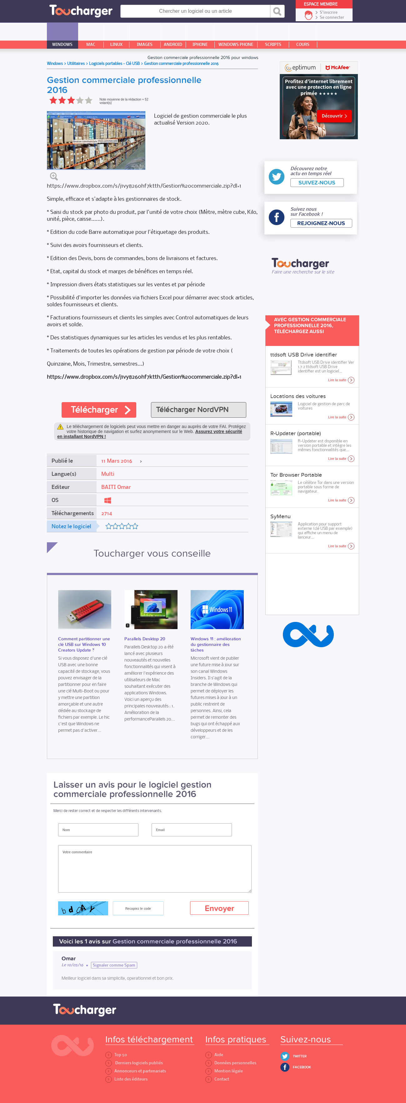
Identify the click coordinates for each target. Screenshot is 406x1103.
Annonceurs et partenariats (135, 1071)
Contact (217, 1079)
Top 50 (116, 1055)
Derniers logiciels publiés (134, 1063)
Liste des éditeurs (126, 1079)
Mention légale (224, 1071)
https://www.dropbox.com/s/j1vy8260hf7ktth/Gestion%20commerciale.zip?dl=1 (144, 185)
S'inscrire (329, 12)
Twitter (300, 1056)
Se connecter (332, 17)
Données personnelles (230, 1063)
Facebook (302, 1067)
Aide (214, 1055)
